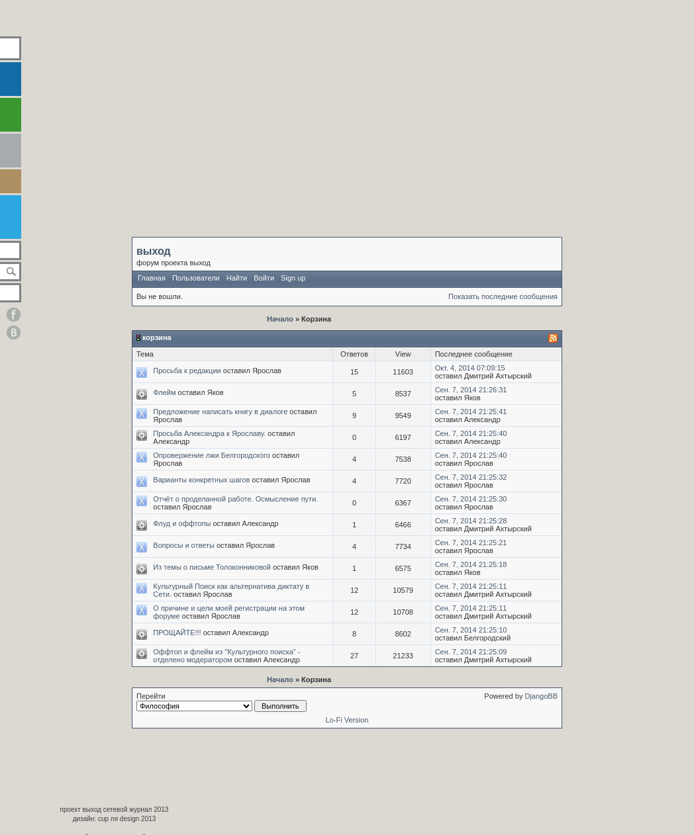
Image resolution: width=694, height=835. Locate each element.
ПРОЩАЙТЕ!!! (177, 633)
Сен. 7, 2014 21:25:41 (471, 412)
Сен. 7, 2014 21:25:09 (471, 652)
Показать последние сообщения (503, 296)
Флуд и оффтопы (182, 523)
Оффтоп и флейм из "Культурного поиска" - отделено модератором (226, 656)
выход (153, 251)
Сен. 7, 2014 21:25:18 (471, 564)
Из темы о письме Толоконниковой (212, 567)
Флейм (164, 392)
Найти (236, 278)
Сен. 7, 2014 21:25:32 (471, 477)
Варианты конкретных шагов (201, 480)
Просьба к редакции (187, 370)
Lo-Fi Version (347, 720)
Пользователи (196, 278)
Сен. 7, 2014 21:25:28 (471, 521)
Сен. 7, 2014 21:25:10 (471, 630)
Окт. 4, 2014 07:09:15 (470, 368)
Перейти (221, 702)
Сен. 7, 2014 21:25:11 (471, 586)
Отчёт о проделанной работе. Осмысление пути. (235, 499)
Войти (264, 278)
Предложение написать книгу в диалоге (220, 412)
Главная (152, 278)
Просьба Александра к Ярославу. (209, 433)
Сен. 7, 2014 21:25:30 (471, 499)
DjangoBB (541, 696)
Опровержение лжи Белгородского (211, 455)
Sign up (293, 278)
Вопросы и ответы (184, 545)
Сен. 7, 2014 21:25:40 (471, 433)
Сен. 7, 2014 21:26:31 (471, 390)
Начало (280, 319)
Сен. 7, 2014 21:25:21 (471, 543)
